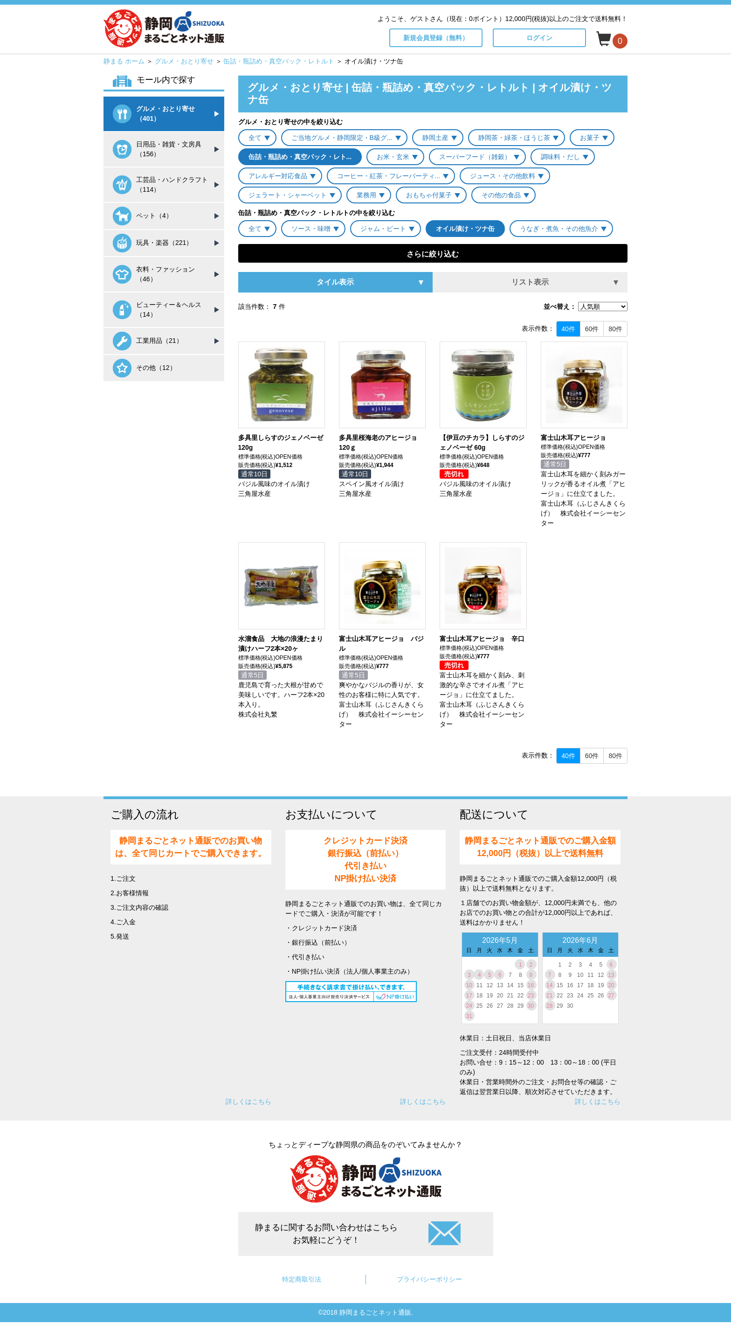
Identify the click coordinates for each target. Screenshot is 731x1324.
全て (255, 137)
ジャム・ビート (383, 228)
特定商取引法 (301, 1279)
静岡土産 (435, 137)
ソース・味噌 (311, 228)
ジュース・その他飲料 (502, 176)
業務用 (366, 195)
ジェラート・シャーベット (287, 195)
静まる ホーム (124, 61)
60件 (592, 329)
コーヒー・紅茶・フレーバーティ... (389, 176)
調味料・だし (560, 156)
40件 (568, 329)
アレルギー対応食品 (277, 176)
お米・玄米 (393, 156)
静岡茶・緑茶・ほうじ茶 (514, 137)
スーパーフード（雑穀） (475, 156)
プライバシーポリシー (429, 1279)
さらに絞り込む (433, 254)
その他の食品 (501, 195)
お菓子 (590, 137)
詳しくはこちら (248, 1101)
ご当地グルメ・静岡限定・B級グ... (342, 137)
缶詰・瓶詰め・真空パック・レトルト (278, 61)
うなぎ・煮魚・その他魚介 (559, 228)
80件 (615, 329)
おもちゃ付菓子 (429, 195)
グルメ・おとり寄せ (184, 61)
